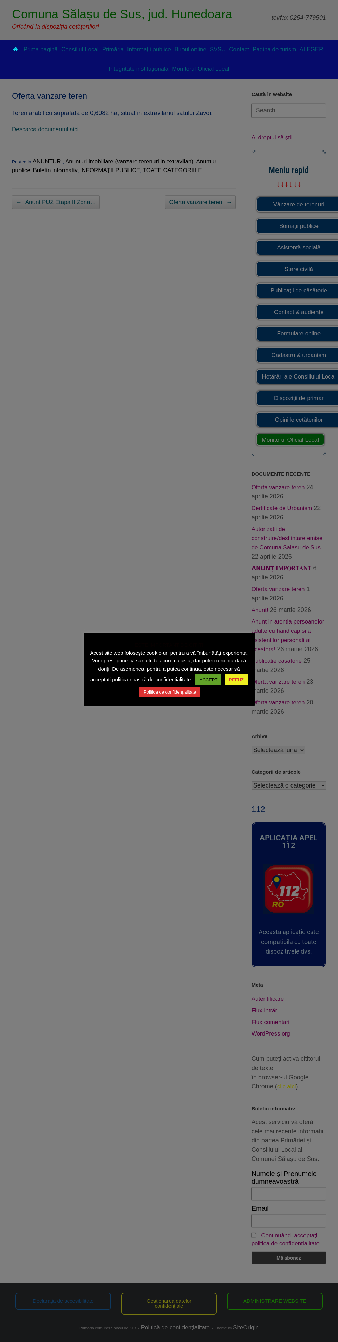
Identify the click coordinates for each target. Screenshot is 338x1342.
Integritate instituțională (138, 69)
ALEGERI (312, 49)
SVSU (218, 49)
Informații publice (149, 49)
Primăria (113, 49)
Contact (239, 49)
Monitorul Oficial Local (200, 69)
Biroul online (190, 49)
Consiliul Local (80, 49)
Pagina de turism (274, 49)
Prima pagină (35, 49)
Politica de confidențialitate (170, 692)
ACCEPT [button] (209, 679)
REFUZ (236, 679)
